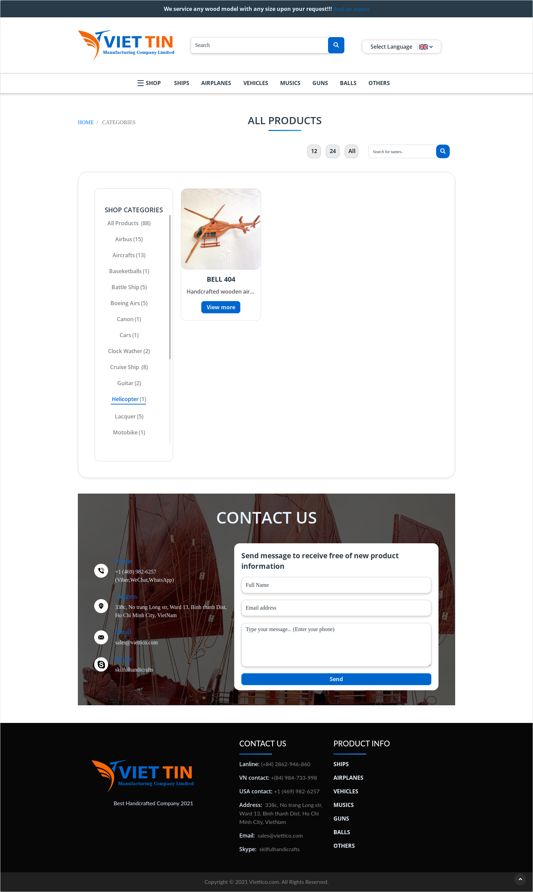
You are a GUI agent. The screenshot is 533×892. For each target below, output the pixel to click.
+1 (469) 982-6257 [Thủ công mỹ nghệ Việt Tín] (297, 791)
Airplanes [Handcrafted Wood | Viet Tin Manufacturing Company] (216, 83)
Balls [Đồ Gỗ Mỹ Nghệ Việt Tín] (341, 832)
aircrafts (129, 255)
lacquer (129, 416)
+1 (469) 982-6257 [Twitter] (135, 572)
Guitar (129, 383)
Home (86, 122)
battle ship (129, 287)
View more (221, 307)
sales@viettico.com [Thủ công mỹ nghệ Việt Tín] (280, 835)
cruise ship (129, 367)
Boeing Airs (129, 303)
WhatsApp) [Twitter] (161, 580)
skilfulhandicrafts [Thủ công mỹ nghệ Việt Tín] (279, 849)
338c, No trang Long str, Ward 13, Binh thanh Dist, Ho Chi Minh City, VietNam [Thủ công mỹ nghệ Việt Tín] (281, 813)
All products (129, 223)
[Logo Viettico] (126, 45)
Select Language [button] (402, 46)
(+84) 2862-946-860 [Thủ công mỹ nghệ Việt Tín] (285, 764)
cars (129, 335)
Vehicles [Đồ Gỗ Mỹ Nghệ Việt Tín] (345, 791)
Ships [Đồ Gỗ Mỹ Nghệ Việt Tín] (341, 764)
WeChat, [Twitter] (139, 580)
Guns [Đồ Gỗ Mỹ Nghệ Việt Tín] (341, 818)
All (352, 151)
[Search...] (261, 45)
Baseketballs (129, 271)
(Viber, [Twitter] (122, 580)
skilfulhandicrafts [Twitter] (134, 670)
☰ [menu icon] (140, 82)
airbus (129, 239)
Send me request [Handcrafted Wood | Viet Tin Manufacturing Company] (351, 9)
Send (336, 679)
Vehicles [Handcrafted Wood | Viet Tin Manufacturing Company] (255, 83)
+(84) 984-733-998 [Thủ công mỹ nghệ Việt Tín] (294, 777)
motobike (129, 432)
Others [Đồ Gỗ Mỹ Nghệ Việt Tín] (344, 845)
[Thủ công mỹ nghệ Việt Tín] (142, 775)
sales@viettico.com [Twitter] (136, 642)
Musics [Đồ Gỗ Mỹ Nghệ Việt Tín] (343, 805)
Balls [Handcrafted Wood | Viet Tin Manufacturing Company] (348, 83)
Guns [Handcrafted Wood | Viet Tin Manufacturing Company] (320, 83)
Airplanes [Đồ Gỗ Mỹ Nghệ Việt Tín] (348, 777)
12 (314, 151)
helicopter (129, 399)
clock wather (129, 351)
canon (129, 319)
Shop (153, 83)
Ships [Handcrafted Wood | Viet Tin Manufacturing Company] (181, 83)
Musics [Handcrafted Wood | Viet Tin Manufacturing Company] (290, 83)
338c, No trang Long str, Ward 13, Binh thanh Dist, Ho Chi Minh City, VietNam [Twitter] (171, 611)
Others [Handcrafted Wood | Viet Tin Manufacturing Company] (379, 83)
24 (333, 151)
